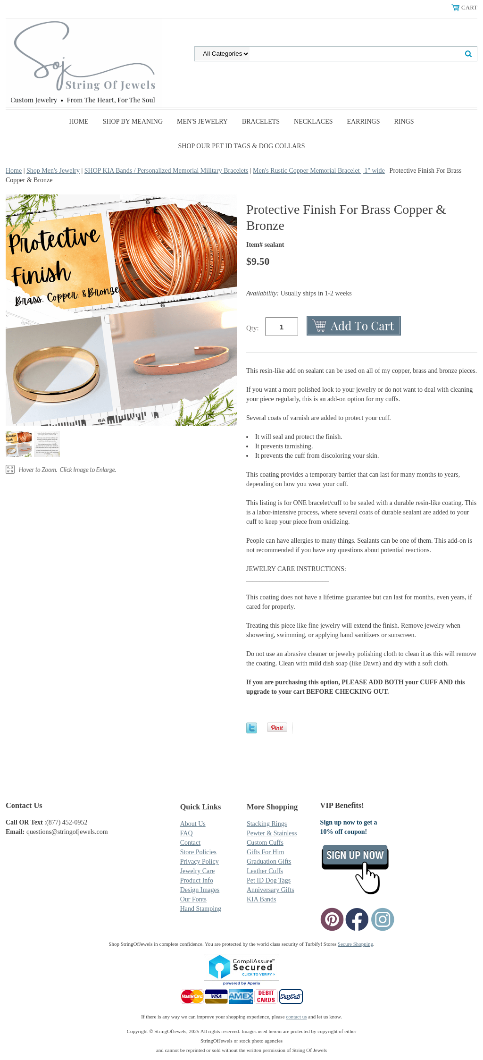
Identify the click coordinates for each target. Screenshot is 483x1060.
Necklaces (313, 121)
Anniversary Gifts (270, 889)
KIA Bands (261, 899)
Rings (404, 121)
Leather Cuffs (265, 871)
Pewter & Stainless (272, 833)
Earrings (363, 121)
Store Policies (198, 852)
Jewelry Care (197, 871)
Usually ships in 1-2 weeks (299, 293)
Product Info (196, 880)
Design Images (200, 889)
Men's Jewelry (202, 121)
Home (78, 121)
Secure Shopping (355, 944)
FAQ (186, 833)
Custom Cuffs (265, 842)
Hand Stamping (201, 908)
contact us (296, 1016)
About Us (193, 823)
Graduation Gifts (269, 861)
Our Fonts (193, 899)
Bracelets (261, 121)
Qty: (252, 328)
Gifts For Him (265, 852)
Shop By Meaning (133, 121)
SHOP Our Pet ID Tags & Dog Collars (241, 146)
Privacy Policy (199, 861)
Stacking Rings (267, 823)
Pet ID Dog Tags (269, 880)
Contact (190, 842)
